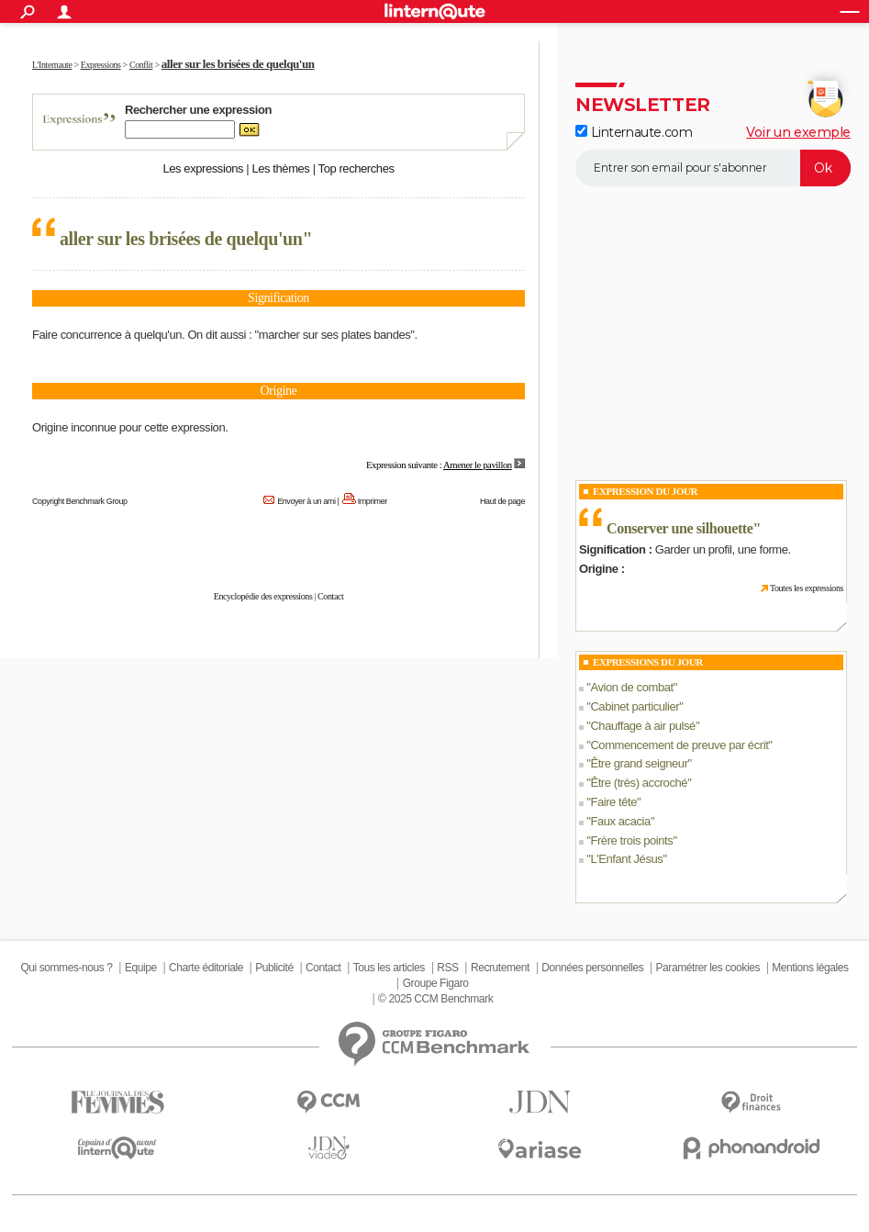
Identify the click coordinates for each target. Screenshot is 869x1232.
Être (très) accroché (638, 783)
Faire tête (613, 802)
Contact (330, 596)
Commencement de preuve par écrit (679, 745)
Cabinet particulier (634, 706)
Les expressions (202, 168)
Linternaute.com (633, 132)
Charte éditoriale (206, 967)
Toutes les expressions (806, 588)
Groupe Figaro (436, 983)
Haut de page (502, 501)
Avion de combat (631, 687)
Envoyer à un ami (306, 501)
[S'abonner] (713, 168)
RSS (447, 967)
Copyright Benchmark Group (80, 501)
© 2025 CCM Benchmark (435, 998)
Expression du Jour (645, 491)
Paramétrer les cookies (708, 967)
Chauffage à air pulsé (643, 726)
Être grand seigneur (638, 763)
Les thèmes (280, 168)
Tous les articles (389, 967)
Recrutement (500, 967)
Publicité (274, 967)
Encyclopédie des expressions (263, 596)
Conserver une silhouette (679, 528)
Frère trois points (631, 840)
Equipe (141, 967)
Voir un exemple (798, 132)
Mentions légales (810, 967)
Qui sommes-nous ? (66, 967)
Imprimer (372, 501)
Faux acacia (620, 821)
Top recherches (356, 168)
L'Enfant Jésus (626, 859)
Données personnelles (592, 967)
